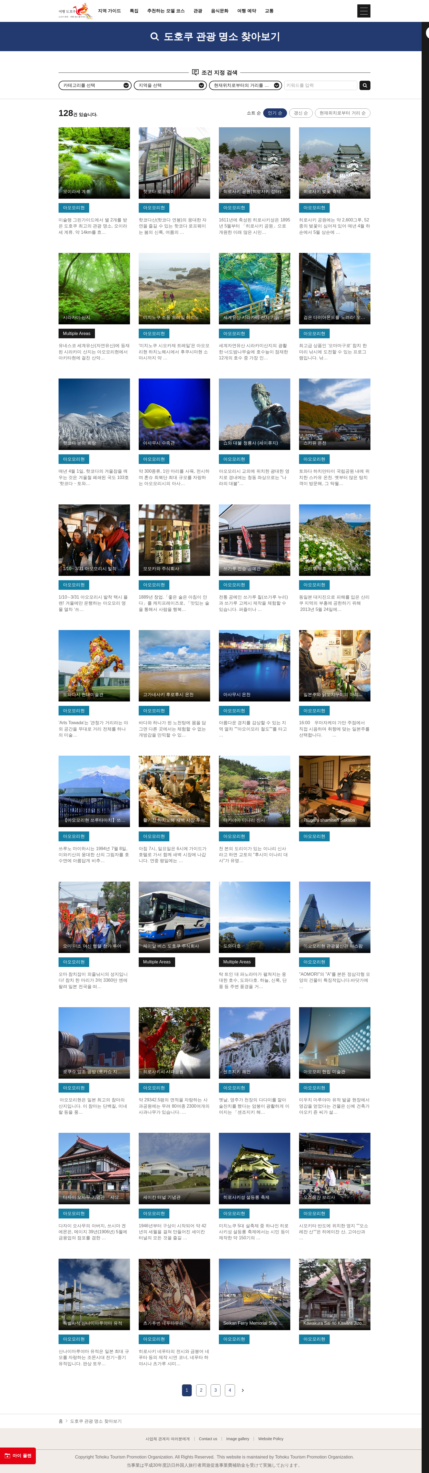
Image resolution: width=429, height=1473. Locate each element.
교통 (269, 11)
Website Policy (270, 1439)
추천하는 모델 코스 (166, 11)
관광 (197, 11)
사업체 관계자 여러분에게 (168, 1439)
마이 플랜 (17, 1456)
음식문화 (219, 11)
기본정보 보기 (72, 130)
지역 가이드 (109, 11)
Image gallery (237, 1439)
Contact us (208, 1439)
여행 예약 (246, 11)
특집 (134, 11)
